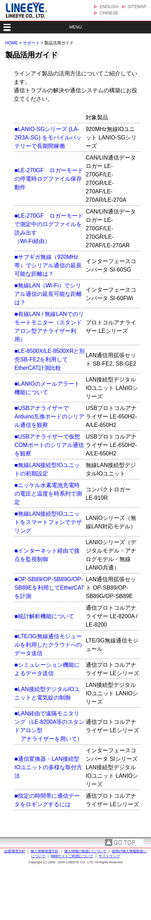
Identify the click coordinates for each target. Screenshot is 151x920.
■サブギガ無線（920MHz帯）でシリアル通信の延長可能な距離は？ (48, 265)
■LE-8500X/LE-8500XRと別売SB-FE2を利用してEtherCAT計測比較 (49, 359)
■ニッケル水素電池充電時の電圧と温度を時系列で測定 (48, 493)
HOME (11, 43)
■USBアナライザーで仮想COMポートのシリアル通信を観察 (49, 445)
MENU (75, 27)
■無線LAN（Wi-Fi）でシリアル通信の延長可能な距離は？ (48, 293)
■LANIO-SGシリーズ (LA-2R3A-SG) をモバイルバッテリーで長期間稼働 (47, 137)
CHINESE (109, 13)
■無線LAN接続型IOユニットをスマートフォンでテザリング (48, 522)
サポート (31, 43)
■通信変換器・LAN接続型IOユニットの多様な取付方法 (48, 767)
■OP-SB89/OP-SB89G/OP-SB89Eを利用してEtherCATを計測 (49, 587)
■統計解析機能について (44, 616)
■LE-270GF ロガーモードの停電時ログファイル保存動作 (48, 178)
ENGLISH (109, 6)
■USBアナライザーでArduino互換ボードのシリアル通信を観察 (49, 416)
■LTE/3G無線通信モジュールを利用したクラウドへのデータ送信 (48, 644)
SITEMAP (137, 6)
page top (124, 842)
